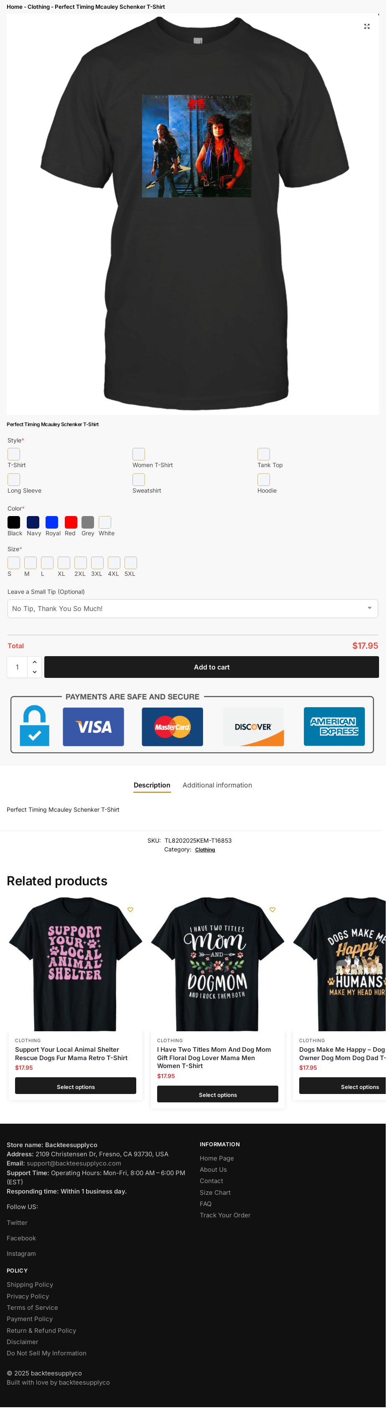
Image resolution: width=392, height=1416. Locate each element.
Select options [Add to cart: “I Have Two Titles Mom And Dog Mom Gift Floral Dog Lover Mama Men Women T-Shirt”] (218, 1094)
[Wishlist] (130, 910)
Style (16, 440)
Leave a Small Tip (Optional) (46, 591)
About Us (213, 1169)
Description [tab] (152, 785)
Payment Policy (30, 1319)
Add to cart (212, 667)
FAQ (205, 1204)
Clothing (39, 6)
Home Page (217, 1158)
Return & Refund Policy (41, 1330)
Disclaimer (22, 1342)
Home (15, 6)
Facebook (21, 1238)
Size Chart (215, 1192)
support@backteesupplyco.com (74, 1163)
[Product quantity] (17, 667)
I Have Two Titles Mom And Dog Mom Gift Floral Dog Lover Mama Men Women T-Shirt (214, 1057)
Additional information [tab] (217, 785)
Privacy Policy (28, 1296)
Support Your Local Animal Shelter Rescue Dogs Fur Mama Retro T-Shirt (71, 1053)
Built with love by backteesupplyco (58, 1382)
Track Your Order (225, 1215)
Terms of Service (32, 1307)
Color (16, 508)
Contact (211, 1181)
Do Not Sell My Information (47, 1353)
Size (15, 548)
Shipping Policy (30, 1284)
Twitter (17, 1223)
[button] (366, 26)
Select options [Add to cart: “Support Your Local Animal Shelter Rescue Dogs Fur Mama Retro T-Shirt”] (76, 1085)
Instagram (21, 1254)
